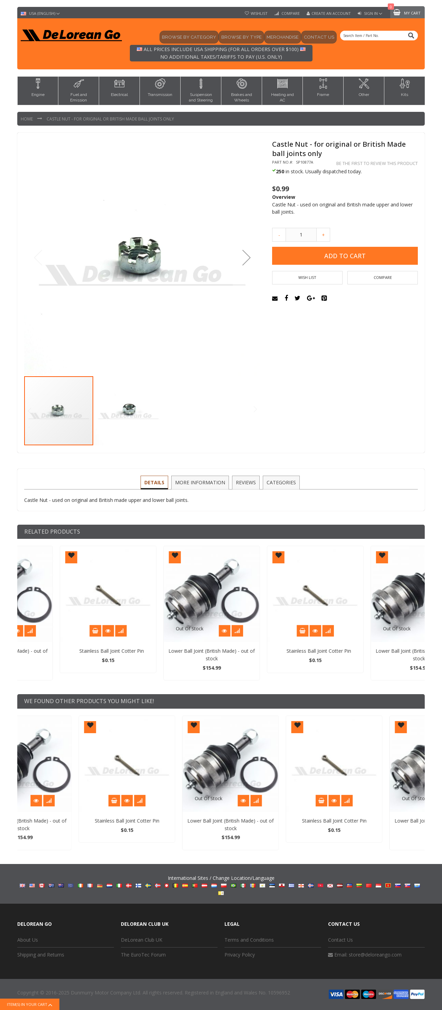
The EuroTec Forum (143, 954)
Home (27, 119)
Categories (280, 482)
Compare (290, 13)
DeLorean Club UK (141, 939)
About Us (27, 939)
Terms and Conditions (249, 939)
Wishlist (259, 13)
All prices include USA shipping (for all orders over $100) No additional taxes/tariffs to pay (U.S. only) (221, 53)
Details (155, 482)
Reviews (246, 482)
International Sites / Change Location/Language (221, 885)
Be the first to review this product (377, 163)
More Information (200, 482)
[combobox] (379, 35)
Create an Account (331, 13)
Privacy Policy (239, 954)
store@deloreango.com (375, 954)
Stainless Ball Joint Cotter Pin (173, 651)
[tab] (155, 482)
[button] (246, 257)
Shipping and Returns (40, 954)
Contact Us (340, 939)
